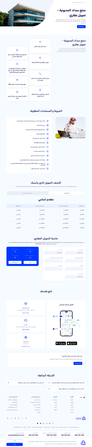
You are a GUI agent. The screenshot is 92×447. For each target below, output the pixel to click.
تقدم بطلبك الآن (81, 26)
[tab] (66, 193)
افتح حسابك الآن (78, 361)
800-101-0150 (33, 433)
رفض (15, 440)
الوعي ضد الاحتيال (54, 425)
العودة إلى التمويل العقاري (79, 2)
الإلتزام (24, 425)
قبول (15, 444)
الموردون (33, 425)
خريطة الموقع (39, 425)
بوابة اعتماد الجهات (63, 425)
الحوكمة (28, 425)
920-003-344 (65, 433)
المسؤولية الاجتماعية (17, 425)
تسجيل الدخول (34, 307)
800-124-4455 (52, 433)
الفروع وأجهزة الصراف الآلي (73, 425)
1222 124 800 (34, 323)
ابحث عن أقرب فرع (34, 339)
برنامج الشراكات (47, 425)
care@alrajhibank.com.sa (16, 433)
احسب (30, 262)
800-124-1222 (79, 433)
